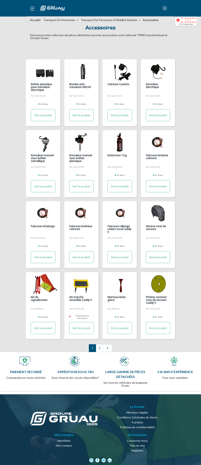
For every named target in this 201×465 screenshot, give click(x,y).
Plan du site (137, 445)
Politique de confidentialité (137, 427)
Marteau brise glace (116, 299)
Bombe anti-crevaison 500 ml (79, 86)
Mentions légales (137, 412)
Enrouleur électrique (152, 86)
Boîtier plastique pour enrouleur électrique (41, 87)
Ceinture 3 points (118, 84)
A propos (137, 422)
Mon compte (64, 445)
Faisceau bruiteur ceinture (157, 157)
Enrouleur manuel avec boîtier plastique (80, 158)
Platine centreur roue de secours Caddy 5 (156, 300)
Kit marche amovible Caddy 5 (80, 299)
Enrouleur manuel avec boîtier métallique (42, 158)
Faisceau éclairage (43, 226)
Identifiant (64, 440)
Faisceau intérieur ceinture (80, 228)
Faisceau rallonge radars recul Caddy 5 (119, 229)
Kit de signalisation (39, 299)
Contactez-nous (137, 440)
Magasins (137, 450)
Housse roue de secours (156, 228)
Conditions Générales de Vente (137, 417)
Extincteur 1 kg (117, 155)
